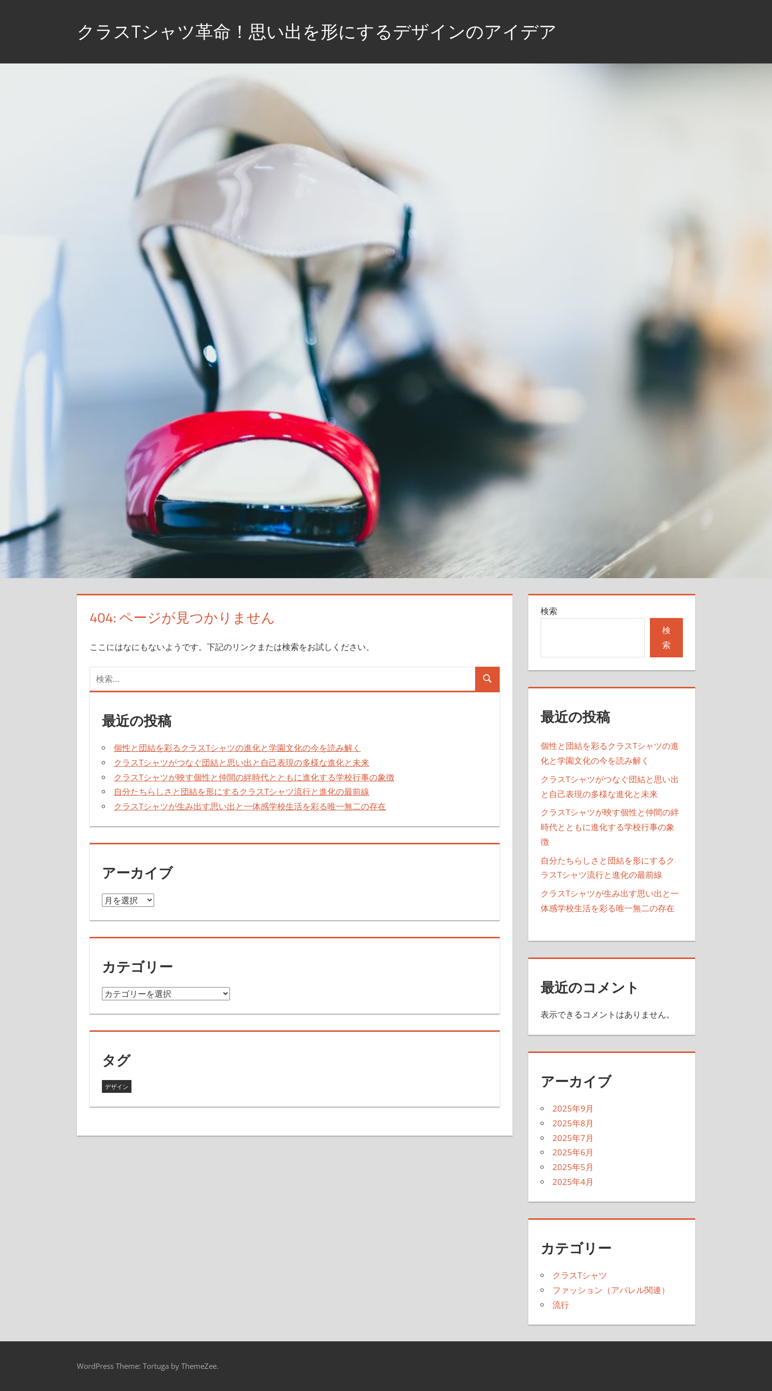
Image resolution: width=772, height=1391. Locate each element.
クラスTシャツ (579, 1275)
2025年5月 (573, 1167)
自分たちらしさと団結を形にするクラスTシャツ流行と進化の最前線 (241, 791)
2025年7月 (573, 1138)
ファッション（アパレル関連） (611, 1290)
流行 (560, 1304)
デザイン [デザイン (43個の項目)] (117, 1086)
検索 (549, 611)
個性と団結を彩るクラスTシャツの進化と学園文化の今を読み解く (237, 747)
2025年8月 (573, 1123)
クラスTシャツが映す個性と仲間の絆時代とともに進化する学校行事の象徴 (254, 777)
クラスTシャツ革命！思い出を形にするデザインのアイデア (317, 31)
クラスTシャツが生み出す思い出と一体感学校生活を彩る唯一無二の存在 (250, 806)
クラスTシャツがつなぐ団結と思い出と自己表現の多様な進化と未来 (241, 762)
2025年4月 (573, 1181)
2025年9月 (573, 1108)
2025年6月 (573, 1152)
